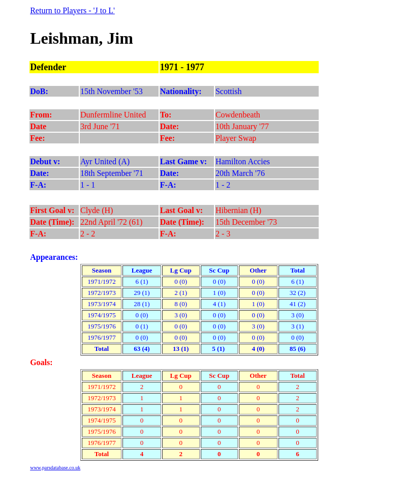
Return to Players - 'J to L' (72, 10)
